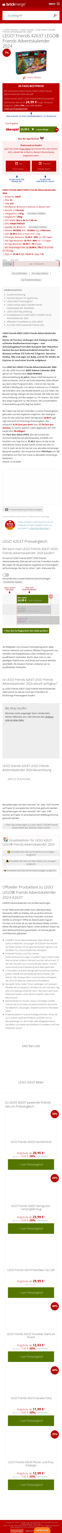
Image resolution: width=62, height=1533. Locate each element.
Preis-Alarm (25, 148)
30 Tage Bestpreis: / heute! (23, 243)
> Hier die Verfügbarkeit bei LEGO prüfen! (26, 630)
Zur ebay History (40, 273)
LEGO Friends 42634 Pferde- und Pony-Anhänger (31, 1463)
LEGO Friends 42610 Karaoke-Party (31, 1398)
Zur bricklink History (31, 279)
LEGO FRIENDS (34, 373)
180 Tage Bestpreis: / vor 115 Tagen (28, 240)
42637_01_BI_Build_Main (19, 778)
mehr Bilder (31, 77)
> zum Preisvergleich (31, 1164)
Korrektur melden (36, 213)
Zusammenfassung (16, 294)
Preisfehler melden (13, 582)
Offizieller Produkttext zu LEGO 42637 (25, 321)
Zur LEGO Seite (19, 273)
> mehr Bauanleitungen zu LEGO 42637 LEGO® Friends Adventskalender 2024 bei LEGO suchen (31, 826)
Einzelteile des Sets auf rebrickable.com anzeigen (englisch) (31, 862)
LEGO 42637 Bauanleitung (19, 311)
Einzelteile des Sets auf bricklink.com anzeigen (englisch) (31, 853)
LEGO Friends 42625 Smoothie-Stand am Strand (31, 1335)
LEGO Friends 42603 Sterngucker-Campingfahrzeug (31, 1207)
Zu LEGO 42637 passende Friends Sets (25, 324)
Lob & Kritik (42, 1530)
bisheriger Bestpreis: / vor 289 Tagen (28, 237)
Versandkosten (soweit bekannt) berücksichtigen (26, 578)
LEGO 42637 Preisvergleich (20, 301)
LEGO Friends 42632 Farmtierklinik (31, 1142)
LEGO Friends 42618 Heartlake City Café (31, 1270)
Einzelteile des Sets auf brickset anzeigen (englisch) (30, 870)
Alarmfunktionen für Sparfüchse (22, 298)
